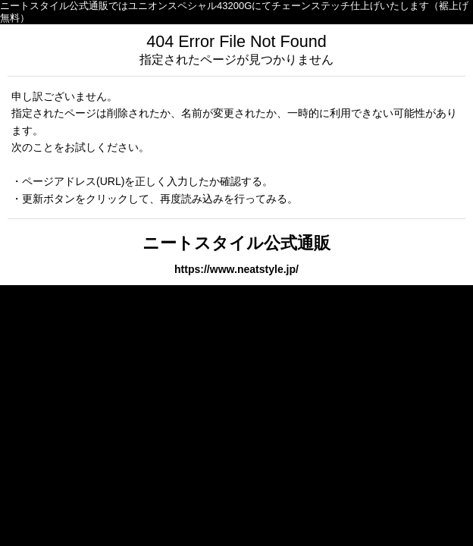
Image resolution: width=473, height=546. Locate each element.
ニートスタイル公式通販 (236, 243)
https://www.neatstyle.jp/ (236, 269)
